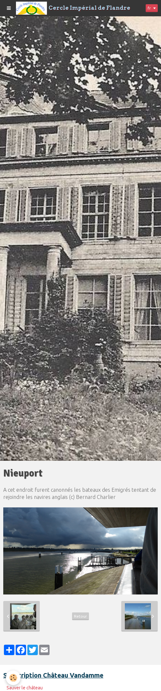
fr (149, 8)
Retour (80, 616)
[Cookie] (13, 677)
